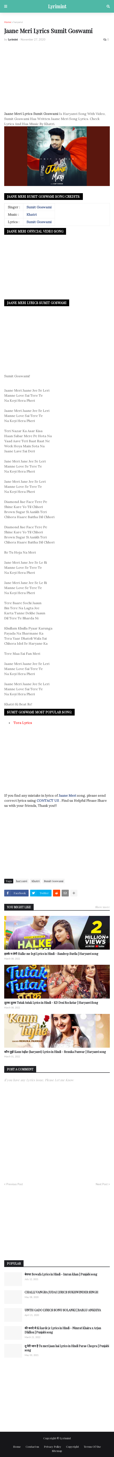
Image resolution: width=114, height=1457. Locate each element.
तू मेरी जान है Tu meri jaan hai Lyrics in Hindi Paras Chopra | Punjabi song (67, 1348)
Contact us (32, 1446)
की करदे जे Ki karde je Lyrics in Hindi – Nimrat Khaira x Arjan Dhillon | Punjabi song (63, 1330)
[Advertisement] (57, 76)
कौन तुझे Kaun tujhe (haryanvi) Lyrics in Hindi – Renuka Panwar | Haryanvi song (55, 1052)
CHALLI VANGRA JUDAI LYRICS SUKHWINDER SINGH (61, 1292)
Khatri (32, 214)
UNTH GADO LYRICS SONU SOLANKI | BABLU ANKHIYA (63, 1310)
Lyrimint (57, 6)
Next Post (102, 1184)
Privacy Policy (52, 1446)
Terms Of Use (92, 1446)
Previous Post (14, 1184)
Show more (102, 907)
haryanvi (18, 22)
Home (7, 22)
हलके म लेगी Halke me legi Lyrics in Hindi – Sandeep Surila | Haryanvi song (51, 954)
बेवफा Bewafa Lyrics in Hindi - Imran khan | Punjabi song (61, 1274)
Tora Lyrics (22, 723)
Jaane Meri (68, 795)
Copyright (72, 1446)
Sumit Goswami (39, 207)
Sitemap (57, 1451)
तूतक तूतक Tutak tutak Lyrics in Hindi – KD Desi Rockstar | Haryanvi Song (51, 1003)
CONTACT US (48, 800)
